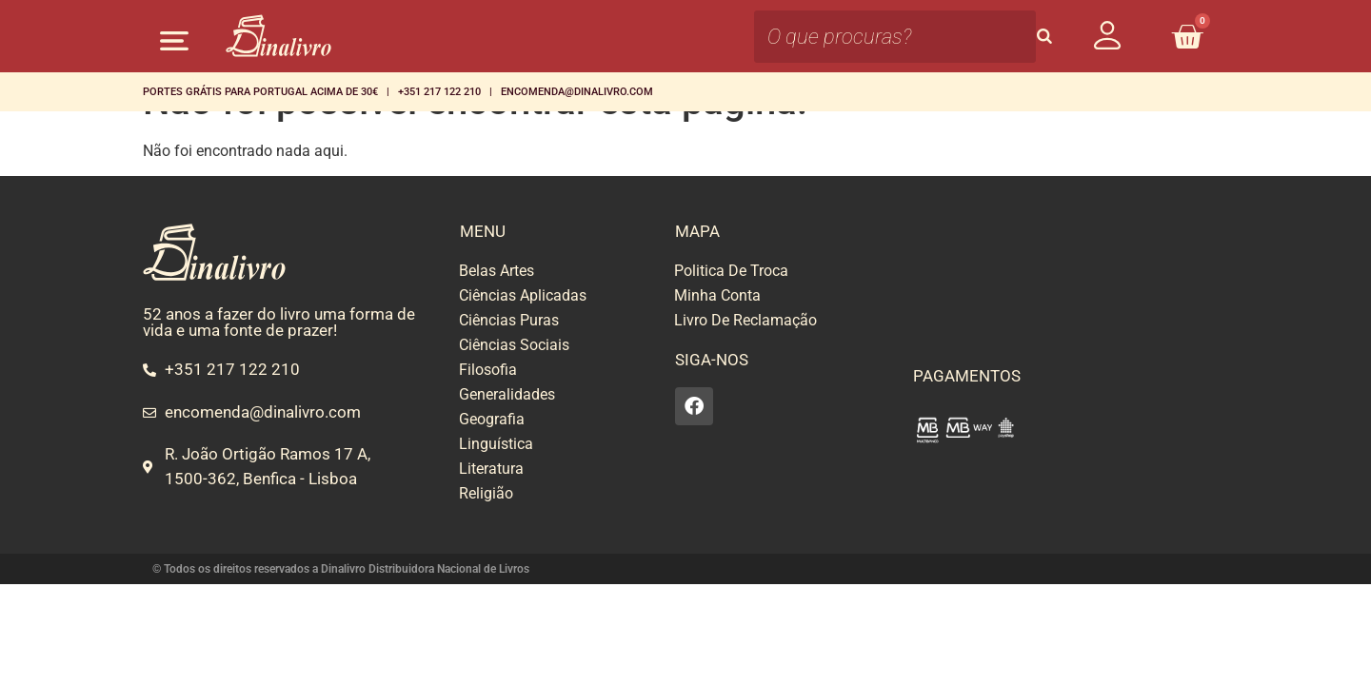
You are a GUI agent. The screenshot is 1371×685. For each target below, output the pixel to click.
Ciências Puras (509, 320)
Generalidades (507, 394)
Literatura (491, 469)
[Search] (1044, 36)
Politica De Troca (731, 271)
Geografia (492, 419)
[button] (173, 40)
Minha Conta (717, 295)
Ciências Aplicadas (522, 295)
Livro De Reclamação (745, 320)
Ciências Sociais (514, 345)
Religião (486, 493)
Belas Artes (496, 271)
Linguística (496, 444)
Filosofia (488, 370)
